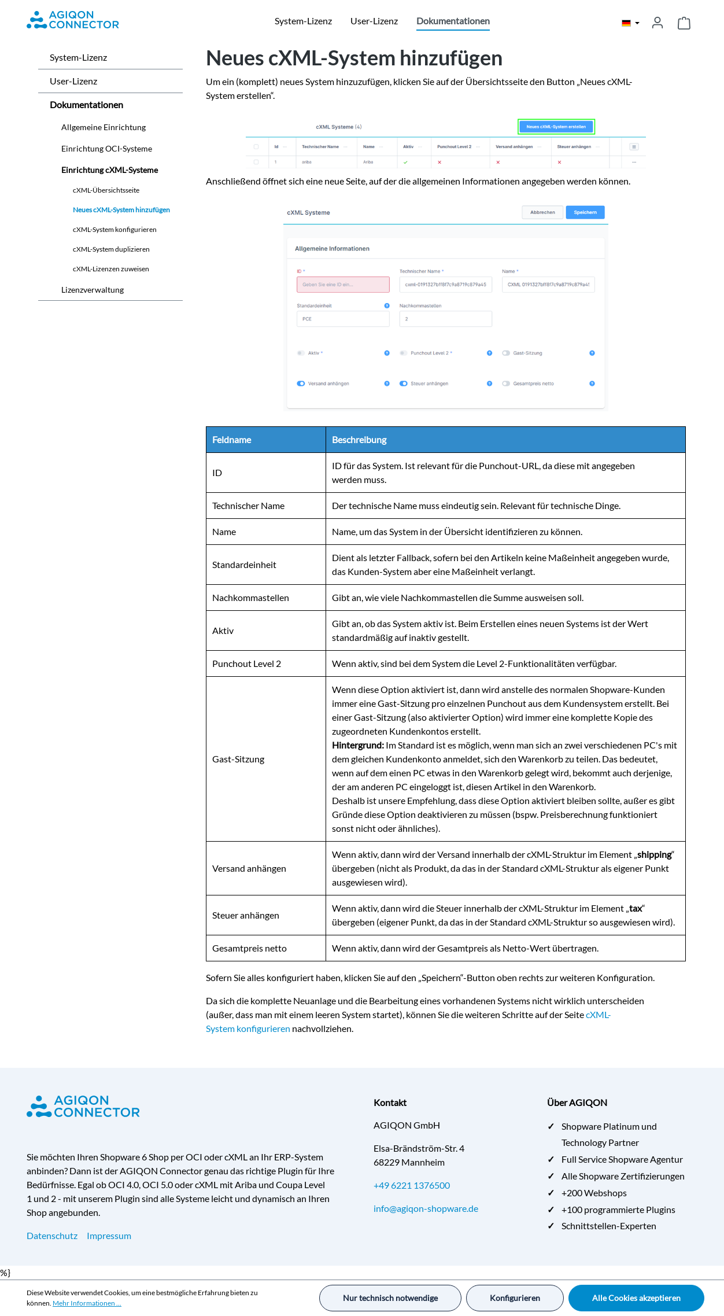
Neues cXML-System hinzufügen (121, 209)
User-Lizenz (73, 80)
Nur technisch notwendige (390, 1298)
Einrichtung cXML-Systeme (109, 170)
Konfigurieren (515, 1298)
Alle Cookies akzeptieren (636, 1298)
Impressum (109, 1235)
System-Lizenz (78, 56)
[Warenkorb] (684, 22)
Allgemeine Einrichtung (103, 127)
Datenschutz (52, 1235)
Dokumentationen (86, 104)
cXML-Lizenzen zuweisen (111, 268)
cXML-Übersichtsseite (106, 190)
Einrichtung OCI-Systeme (106, 148)
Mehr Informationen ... (87, 1303)
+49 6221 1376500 (412, 1184)
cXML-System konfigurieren (115, 229)
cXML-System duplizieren (111, 249)
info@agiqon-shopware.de (426, 1208)
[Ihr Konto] (657, 22)
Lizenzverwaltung (92, 289)
